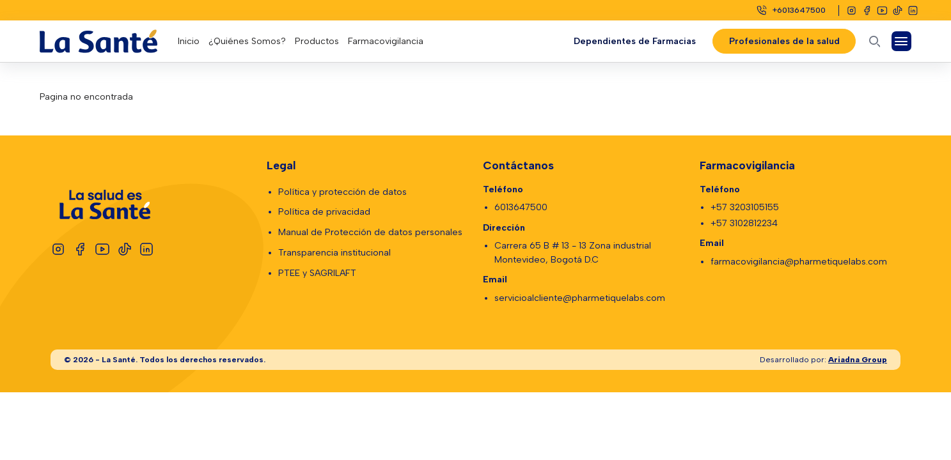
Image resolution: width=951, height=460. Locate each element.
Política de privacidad (324, 211)
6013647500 (520, 207)
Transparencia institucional (334, 252)
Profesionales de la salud (783, 41)
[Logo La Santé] (108, 41)
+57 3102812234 (744, 223)
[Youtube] (882, 10)
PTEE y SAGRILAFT (317, 273)
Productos (317, 41)
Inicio (189, 41)
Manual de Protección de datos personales (370, 232)
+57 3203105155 (745, 207)
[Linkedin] (913, 10)
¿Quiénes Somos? (247, 41)
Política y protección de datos (342, 192)
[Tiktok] (897, 10)
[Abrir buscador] (874, 41)
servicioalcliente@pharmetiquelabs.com (579, 298)
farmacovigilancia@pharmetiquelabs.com (799, 261)
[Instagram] (851, 10)
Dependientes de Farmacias (635, 41)
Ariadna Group (857, 359)
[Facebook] (866, 10)
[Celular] (791, 10)
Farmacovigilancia (385, 41)
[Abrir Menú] (901, 41)
